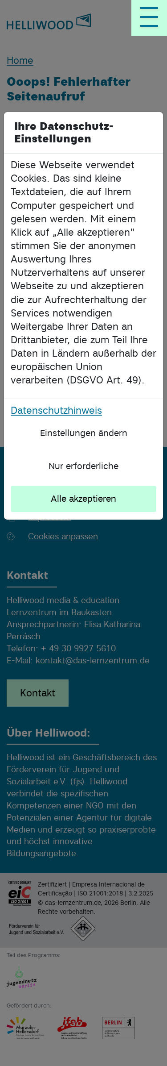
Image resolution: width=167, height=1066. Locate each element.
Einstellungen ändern (83, 433)
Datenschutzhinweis (56, 410)
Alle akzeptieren (83, 498)
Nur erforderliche (83, 466)
